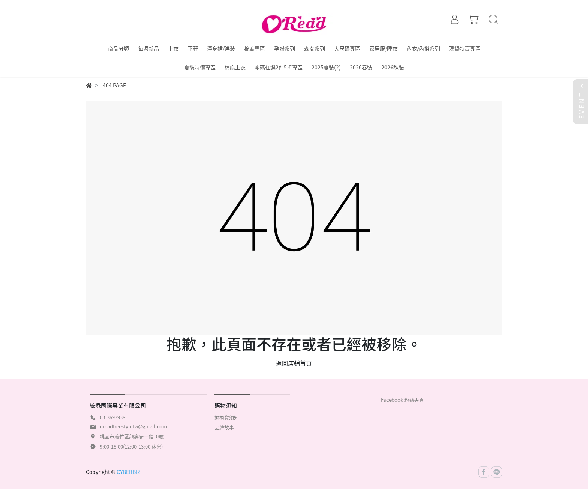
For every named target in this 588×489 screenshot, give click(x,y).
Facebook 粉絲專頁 (402, 399)
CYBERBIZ (128, 472)
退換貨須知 (226, 417)
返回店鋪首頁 (294, 363)
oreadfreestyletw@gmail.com (133, 426)
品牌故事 (224, 427)
